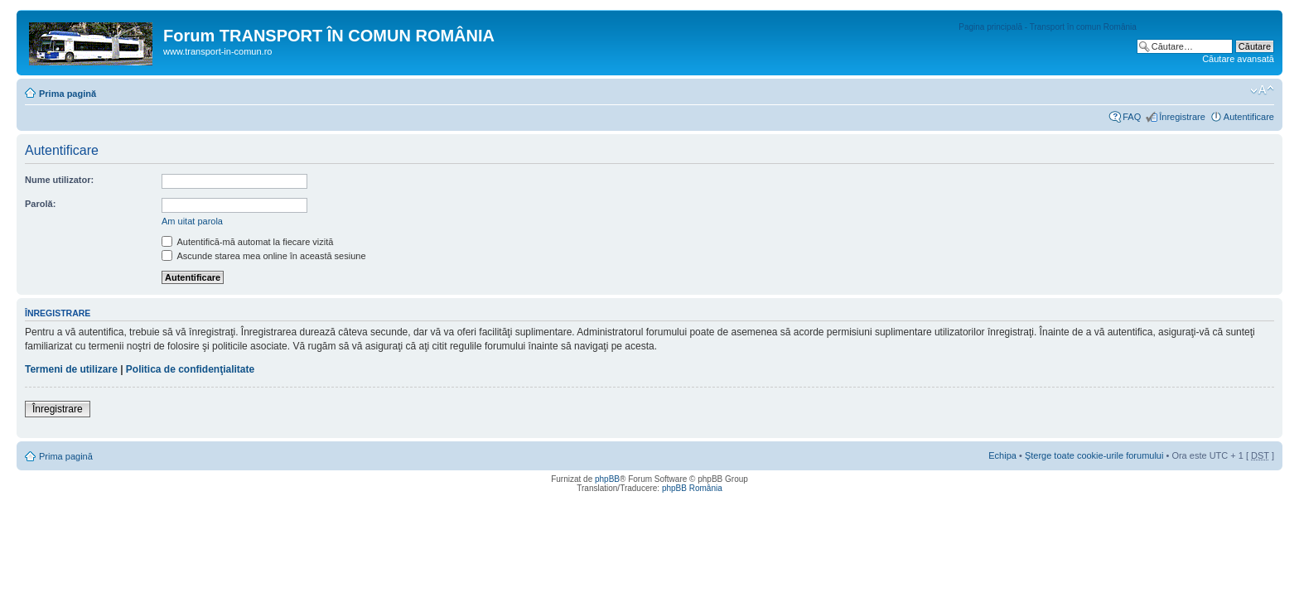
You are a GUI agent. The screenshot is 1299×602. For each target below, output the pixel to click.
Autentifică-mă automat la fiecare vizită (247, 242)
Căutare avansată (1238, 59)
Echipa (1002, 455)
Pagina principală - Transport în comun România (1048, 26)
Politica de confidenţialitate (190, 369)
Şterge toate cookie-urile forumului (1094, 455)
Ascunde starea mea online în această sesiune (264, 256)
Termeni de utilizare (71, 369)
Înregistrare (1182, 117)
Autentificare (1249, 117)
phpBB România (692, 488)
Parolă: (40, 204)
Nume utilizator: (59, 180)
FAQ (1132, 117)
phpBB (607, 479)
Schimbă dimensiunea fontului (1262, 90)
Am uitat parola (192, 221)
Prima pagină (67, 94)
